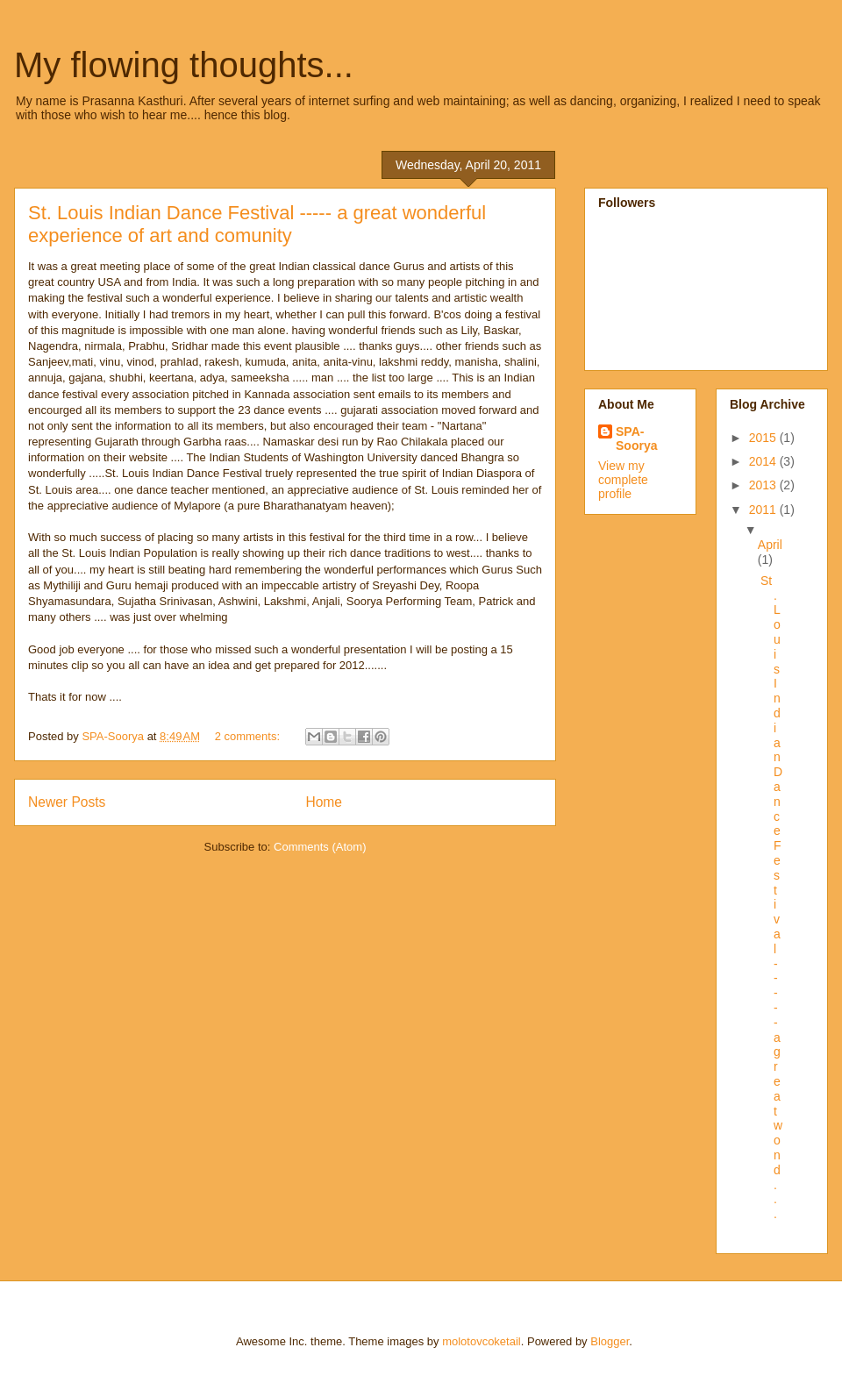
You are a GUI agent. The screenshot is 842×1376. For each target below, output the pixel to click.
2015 (764, 438)
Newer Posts (66, 802)
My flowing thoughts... (183, 65)
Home (323, 802)
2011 (764, 510)
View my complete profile (623, 480)
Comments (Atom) (320, 846)
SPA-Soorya (636, 438)
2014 (764, 461)
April (770, 545)
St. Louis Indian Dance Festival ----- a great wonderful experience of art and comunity (257, 224)
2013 (764, 485)
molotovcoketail (481, 1341)
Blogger (609, 1341)
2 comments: (249, 736)
